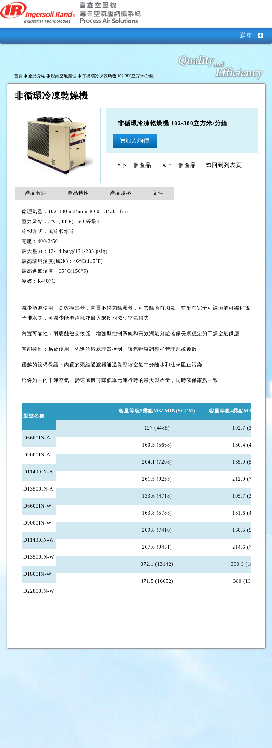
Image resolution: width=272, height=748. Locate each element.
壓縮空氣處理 (63, 75)
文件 (158, 193)
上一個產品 (179, 165)
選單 (256, 35)
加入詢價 (134, 141)
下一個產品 (134, 165)
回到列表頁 (224, 165)
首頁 (18, 75)
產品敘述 (35, 193)
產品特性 (78, 193)
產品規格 (120, 193)
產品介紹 (36, 75)
